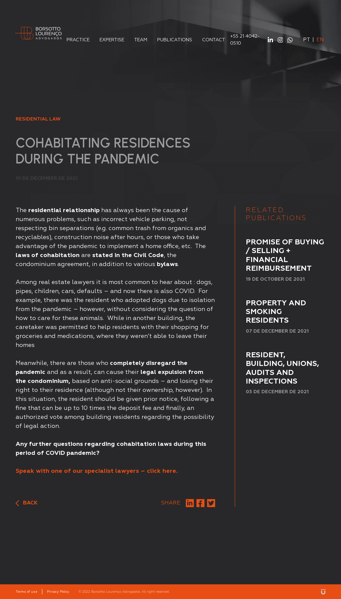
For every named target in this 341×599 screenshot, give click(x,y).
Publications (174, 40)
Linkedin (270, 40)
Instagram (280, 40)
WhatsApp (290, 40)
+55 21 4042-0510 (245, 40)
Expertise (112, 40)
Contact (213, 40)
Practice (78, 40)
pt (306, 39)
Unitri (323, 591)
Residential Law (38, 119)
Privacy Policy (58, 591)
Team (140, 40)
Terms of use (26, 591)
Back (27, 503)
